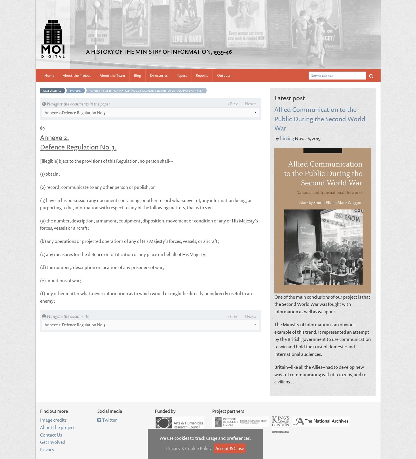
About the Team (112, 75)
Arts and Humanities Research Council (179, 422)
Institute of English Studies (240, 421)
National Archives (320, 421)
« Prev (232, 103)
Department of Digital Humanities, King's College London (280, 424)
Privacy (47, 449)
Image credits (53, 420)
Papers (181, 75)
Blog (137, 75)
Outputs (223, 75)
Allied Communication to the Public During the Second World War (319, 118)
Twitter (107, 420)
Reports (202, 75)
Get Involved (52, 442)
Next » (250, 103)
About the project (57, 427)
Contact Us (51, 435)
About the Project (77, 75)
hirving (287, 138)
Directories (159, 75)
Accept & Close (229, 448)
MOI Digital (52, 90)
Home (49, 75)
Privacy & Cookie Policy (189, 448)
